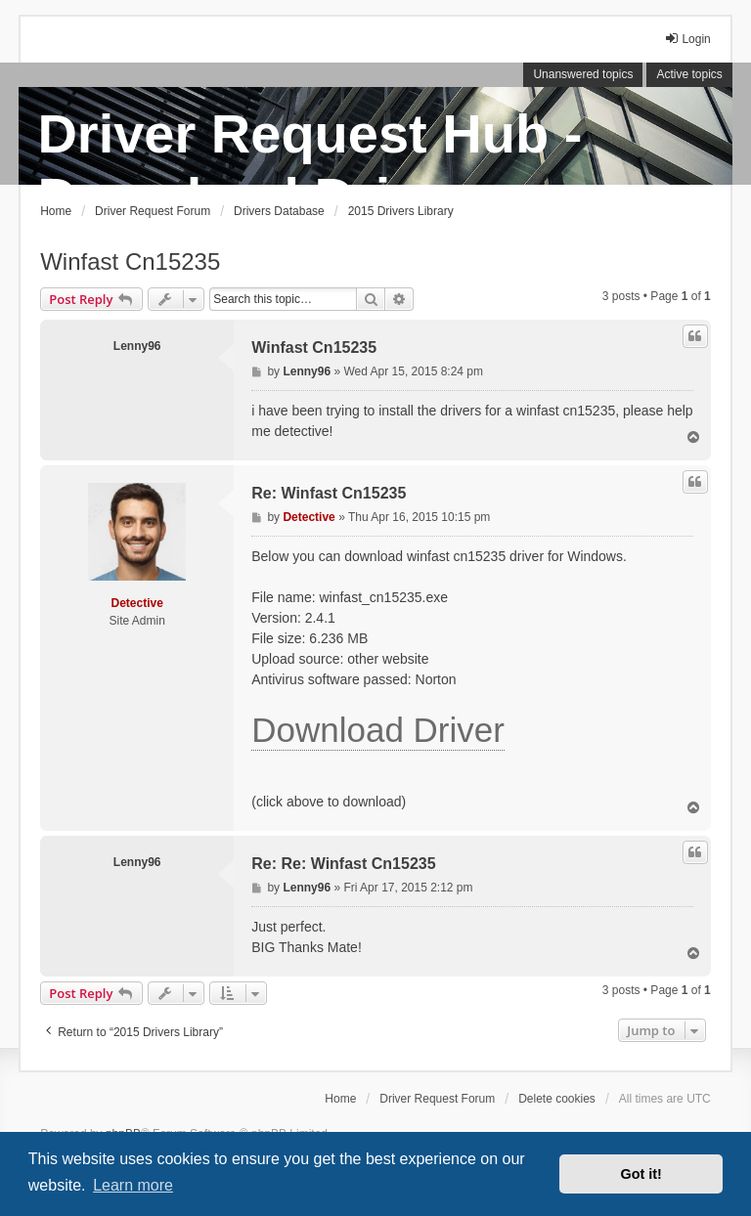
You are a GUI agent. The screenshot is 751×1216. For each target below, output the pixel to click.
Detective (137, 603)
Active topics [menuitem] (689, 74)
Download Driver (378, 730)
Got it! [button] (641, 1174)
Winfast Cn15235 (130, 261)
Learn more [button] (133, 1185)
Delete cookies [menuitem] (557, 1099)
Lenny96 (137, 346)
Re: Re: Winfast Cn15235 (343, 863)
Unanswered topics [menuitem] (583, 74)
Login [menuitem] (687, 38)
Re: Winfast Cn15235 (328, 493)
